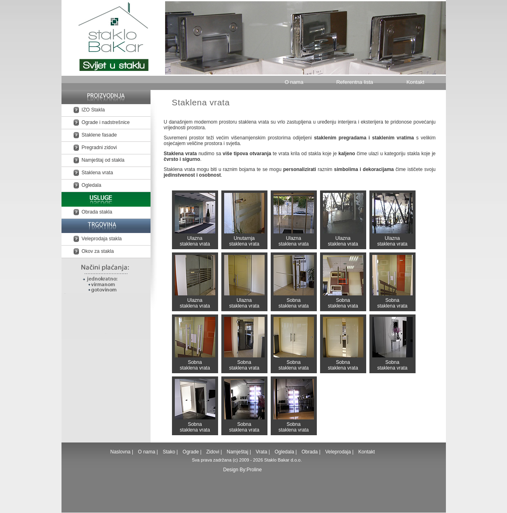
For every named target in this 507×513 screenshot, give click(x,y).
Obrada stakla (97, 212)
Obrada (309, 452)
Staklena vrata (97, 172)
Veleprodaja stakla (102, 239)
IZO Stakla (93, 110)
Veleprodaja (338, 452)
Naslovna (121, 452)
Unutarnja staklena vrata (244, 220)
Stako (169, 452)
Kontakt (415, 82)
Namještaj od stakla (103, 160)
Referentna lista (354, 82)
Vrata (261, 452)
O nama (293, 82)
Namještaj (237, 452)
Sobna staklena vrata (294, 282)
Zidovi (212, 452)
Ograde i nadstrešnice (106, 122)
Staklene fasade (99, 135)
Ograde (190, 452)
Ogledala (92, 185)
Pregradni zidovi (99, 147)
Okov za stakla (98, 251)
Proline (254, 469)
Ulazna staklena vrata (195, 220)
